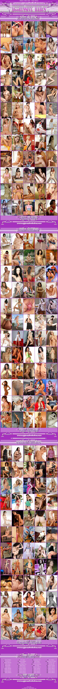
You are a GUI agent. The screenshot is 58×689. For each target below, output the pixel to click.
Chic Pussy (7, 664)
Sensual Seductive (37, 664)
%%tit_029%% (37, 672)
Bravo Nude (7, 665)
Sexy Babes (37, 661)
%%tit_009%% (8, 672)
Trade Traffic (29, 686)
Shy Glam (37, 665)
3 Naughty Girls (37, 659)
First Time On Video (51, 661)
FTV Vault (22, 659)
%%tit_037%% (51, 669)
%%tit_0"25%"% (37, 667)
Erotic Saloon (37, 662)
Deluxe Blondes (7, 662)
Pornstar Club (51, 662)
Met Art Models (22, 661)
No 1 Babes (51, 659)
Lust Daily (22, 662)
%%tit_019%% (22, 672)
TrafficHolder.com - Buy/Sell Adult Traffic (29, 688)
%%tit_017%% (22, 669)
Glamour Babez (51, 665)
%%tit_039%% (51, 672)
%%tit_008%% (8, 671)
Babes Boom (22, 665)
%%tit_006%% (8, 668)
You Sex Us (7, 661)
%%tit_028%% (37, 671)
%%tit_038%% (51, 671)
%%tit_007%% (8, 669)
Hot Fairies (7, 667)
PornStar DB (51, 664)
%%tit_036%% (51, 668)
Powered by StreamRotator (29, 687)
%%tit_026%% (37, 668)
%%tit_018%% (22, 671)
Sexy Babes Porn (22, 664)
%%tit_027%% (37, 669)
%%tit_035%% (51, 667)
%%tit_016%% (22, 668)
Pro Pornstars (23, 667)
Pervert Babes (8, 659)
